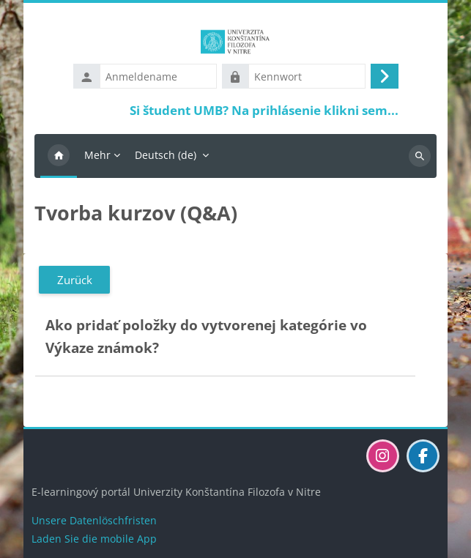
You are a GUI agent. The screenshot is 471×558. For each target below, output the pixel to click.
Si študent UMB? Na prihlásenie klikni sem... (264, 110)
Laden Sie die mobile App (94, 539)
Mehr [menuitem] (97, 155)
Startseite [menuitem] (58, 156)
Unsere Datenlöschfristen (94, 520)
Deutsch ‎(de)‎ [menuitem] (165, 155)
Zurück (74, 279)
